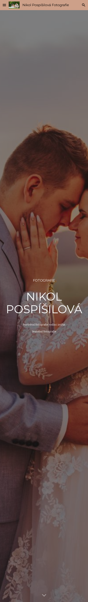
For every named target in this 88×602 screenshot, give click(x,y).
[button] (4, 5)
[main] (44, 280)
